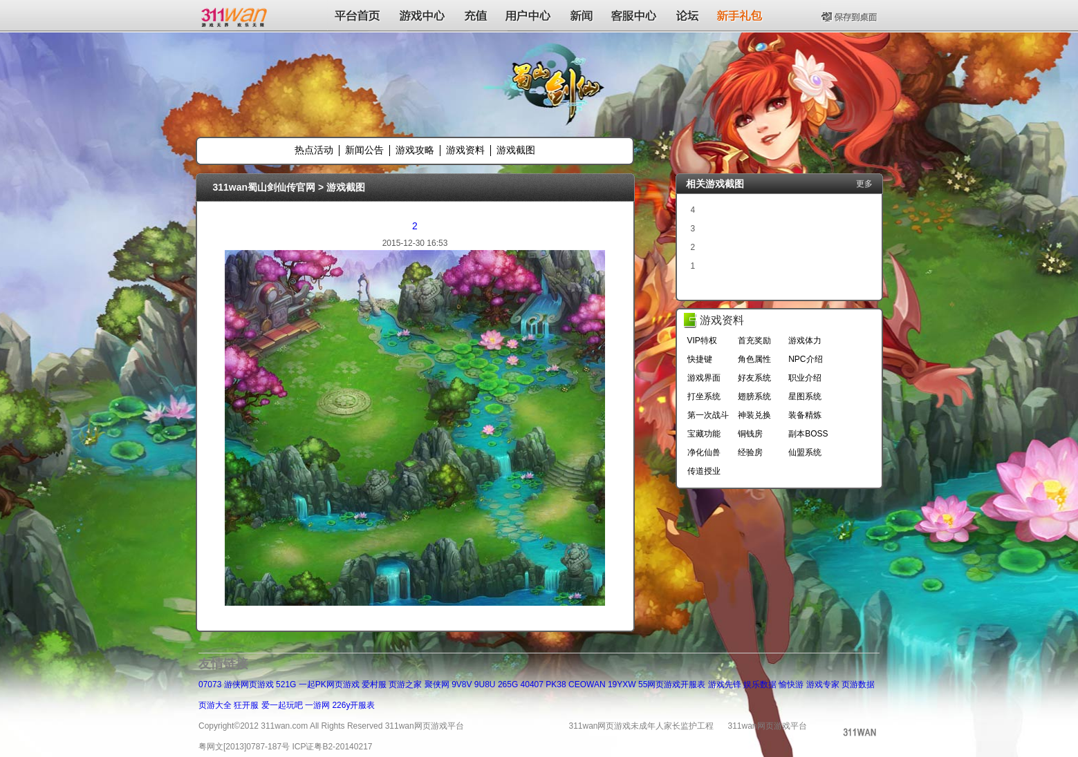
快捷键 (699, 359)
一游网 (317, 705)
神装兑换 (754, 415)
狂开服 (246, 705)
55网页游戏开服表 (671, 684)
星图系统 (804, 396)
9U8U (485, 684)
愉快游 (791, 684)
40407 (532, 684)
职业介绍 (804, 378)
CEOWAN (587, 684)
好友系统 (754, 378)
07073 (209, 684)
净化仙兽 (704, 452)
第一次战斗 (708, 415)
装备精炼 (804, 415)
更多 (864, 184)
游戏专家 (822, 684)
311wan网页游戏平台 (767, 726)
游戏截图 (515, 149)
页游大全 (215, 705)
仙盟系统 (804, 452)
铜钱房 (750, 434)
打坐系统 (704, 396)
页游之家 (405, 684)
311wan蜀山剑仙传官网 (264, 187)
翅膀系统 (754, 396)
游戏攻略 (415, 149)
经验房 (750, 452)
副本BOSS (808, 434)
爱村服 (374, 684)
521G (286, 684)
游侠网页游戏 (249, 684)
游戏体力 (804, 340)
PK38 (556, 684)
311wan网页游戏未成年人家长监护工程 (641, 726)
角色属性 (754, 359)
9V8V (462, 684)
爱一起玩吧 (282, 705)
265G (508, 684)
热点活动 (314, 149)
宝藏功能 (704, 434)
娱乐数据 (760, 684)
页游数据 (858, 684)
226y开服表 (353, 705)
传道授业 (704, 471)
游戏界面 (704, 378)
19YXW (622, 684)
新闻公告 (364, 149)
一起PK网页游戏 (329, 684)
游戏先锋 (724, 684)
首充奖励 (754, 340)
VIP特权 (702, 340)
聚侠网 (437, 684)
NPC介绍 (805, 359)
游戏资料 (465, 149)
